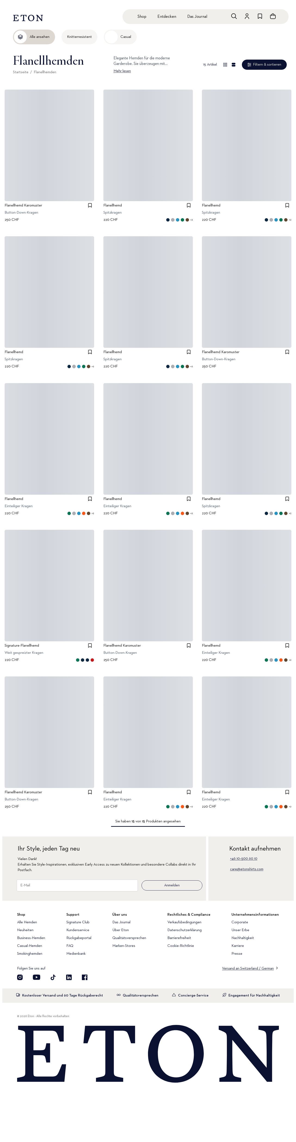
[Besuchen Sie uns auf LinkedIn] (69, 977)
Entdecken (166, 17)
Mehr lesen (122, 71)
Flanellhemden (45, 72)
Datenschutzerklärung (184, 930)
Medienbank (76, 954)
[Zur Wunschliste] (260, 16)
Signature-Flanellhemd (22, 646)
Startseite (20, 72)
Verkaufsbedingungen (184, 922)
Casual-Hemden (29, 946)
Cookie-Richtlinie (180, 946)
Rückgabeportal (78, 938)
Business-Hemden (31, 938)
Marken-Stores (123, 946)
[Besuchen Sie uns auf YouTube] (36, 977)
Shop (141, 17)
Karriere (237, 946)
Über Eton (120, 930)
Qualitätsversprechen (129, 938)
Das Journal (197, 17)
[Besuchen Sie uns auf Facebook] (84, 977)
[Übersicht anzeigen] (225, 65)
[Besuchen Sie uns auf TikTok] (53, 977)
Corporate (239, 922)
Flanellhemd (112, 205)
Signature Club (77, 922)
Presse (236, 954)
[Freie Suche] (234, 16)
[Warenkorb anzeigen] (273, 16)
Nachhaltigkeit (242, 938)
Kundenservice (77, 930)
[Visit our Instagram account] (20, 977)
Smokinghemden (29, 954)
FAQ (69, 946)
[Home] (148, 1054)
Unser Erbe (240, 930)
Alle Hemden (27, 922)
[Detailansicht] (233, 65)
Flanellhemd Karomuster (23, 205)
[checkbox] (90, 205)
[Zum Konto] (247, 16)
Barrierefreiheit (179, 938)
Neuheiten (25, 930)
